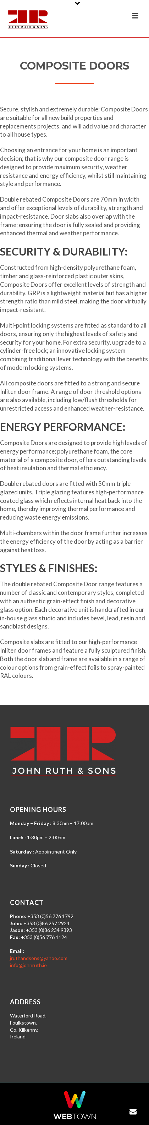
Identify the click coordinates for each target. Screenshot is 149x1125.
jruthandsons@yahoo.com (38, 958)
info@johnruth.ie (28, 965)
